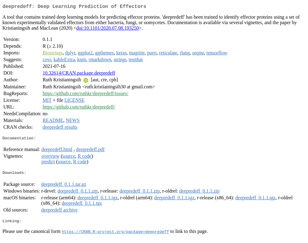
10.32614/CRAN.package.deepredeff (78, 74)
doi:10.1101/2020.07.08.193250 (107, 29)
